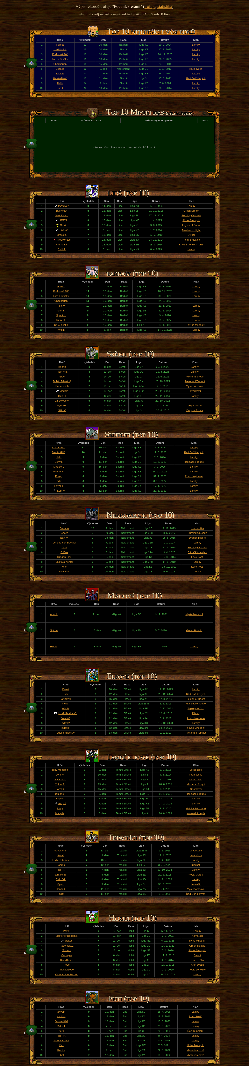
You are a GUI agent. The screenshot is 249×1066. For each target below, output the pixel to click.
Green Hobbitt (194, 630)
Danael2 (61, 889)
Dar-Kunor (60, 779)
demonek (59, 793)
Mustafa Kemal (64, 561)
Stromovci (196, 789)
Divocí (191, 234)
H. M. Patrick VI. (67, 713)
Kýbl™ (61, 490)
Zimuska (61, 234)
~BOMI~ (63, 220)
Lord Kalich (60, 49)
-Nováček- (64, 571)
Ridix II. (60, 869)
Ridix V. (60, 73)
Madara (64, 391)
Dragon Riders (194, 410)
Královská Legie (196, 813)
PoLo (67, 964)
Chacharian (60, 64)
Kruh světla (196, 68)
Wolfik (65, 708)
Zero (61, 1030)
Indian (65, 703)
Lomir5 (60, 774)
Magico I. (58, 466)
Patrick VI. (66, 698)
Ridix (59, 481)
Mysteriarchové (194, 376)
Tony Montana (60, 769)
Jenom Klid (61, 1021)
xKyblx (61, 1011)
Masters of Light (191, 230)
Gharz (64, 532)
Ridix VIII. (62, 371)
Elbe (62, 376)
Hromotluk (62, 244)
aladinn (61, 1016)
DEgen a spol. (195, 405)
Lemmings (196, 855)
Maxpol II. (58, 471)
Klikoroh (63, 230)
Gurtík (59, 88)
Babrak (61, 864)
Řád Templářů (195, 1030)
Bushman (61, 210)
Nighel (60, 798)
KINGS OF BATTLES (191, 244)
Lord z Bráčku (60, 59)
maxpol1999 (67, 969)
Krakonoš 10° (60, 54)
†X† (61, 1045)
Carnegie (66, 955)
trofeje (150, 6)
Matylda (59, 813)
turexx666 (61, 874)
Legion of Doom (191, 225)
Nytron (54, 630)
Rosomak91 (67, 945)
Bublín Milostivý (62, 381)
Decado (59, 68)
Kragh (58, 476)
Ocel (64, 547)
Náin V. (62, 410)
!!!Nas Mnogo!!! (191, 220)
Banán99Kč (60, 78)
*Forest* (66, 950)
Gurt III (62, 396)
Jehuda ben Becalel (64, 542)
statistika (164, 6)
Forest (60, 44)
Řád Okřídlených (195, 78)
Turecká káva (61, 1040)
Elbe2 (61, 1055)
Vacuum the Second (66, 974)
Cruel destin (61, 324)
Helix (60, 83)
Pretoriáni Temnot (195, 381)
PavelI (66, 930)
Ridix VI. (61, 879)
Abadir (54, 614)
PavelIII (58, 485)
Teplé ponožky (196, 708)
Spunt (60, 884)
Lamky (196, 44)
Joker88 (65, 718)
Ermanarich (62, 386)
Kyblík (60, 329)
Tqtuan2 (60, 784)
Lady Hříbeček (60, 860)
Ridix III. (61, 320)
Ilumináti (196, 864)
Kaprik (62, 366)
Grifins (64, 552)
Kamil (61, 855)
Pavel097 (63, 205)
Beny (60, 808)
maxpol (62, 803)
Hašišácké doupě (194, 461)
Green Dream (191, 210)
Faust (65, 689)
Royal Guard (196, 874)
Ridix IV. (65, 723)
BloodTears (66, 960)
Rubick (62, 249)
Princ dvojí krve (194, 476)
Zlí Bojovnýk (62, 400)
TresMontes (64, 239)
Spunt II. (61, 315)
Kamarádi (197, 935)
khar (64, 566)
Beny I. (59, 461)
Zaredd (60, 789)
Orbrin (63, 225)
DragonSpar (64, 557)
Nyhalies (62, 405)
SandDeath (61, 215)
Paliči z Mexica (191, 239)
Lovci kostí (195, 391)
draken (69, 940)
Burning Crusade (191, 215)
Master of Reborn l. (67, 935)
